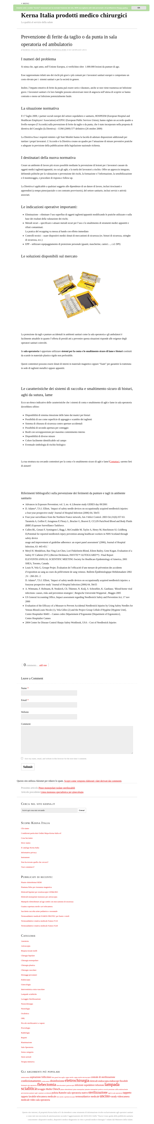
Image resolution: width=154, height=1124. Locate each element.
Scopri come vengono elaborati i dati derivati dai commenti (92, 781)
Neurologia (25, 1009)
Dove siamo (25, 843)
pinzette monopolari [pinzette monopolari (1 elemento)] (91, 1089)
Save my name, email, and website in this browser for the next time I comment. (56, 758)
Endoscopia (25, 980)
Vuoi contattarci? (27, 867)
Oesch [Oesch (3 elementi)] (56, 1089)
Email (25, 700)
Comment (26, 724)
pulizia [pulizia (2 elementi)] (55, 1092)
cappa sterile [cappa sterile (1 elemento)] (69, 1077)
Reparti (24, 1037)
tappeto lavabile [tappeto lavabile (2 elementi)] (28, 1096)
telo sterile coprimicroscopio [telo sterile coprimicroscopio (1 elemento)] (66, 1097)
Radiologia (25, 1033)
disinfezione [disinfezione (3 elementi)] (57, 1080)
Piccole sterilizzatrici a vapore (33, 1023)
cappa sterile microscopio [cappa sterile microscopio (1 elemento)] (82, 1077)
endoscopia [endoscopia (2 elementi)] (103, 1081)
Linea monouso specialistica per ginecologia (62, 792)
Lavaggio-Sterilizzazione (31, 999)
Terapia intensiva (27, 1062)
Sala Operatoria (27, 1047)
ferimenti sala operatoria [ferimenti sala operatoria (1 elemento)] (29, 1085)
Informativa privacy (29, 852)
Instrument (25, 857)
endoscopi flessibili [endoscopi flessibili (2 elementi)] (118, 1081)
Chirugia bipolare (28, 955)
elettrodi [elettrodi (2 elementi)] (94, 1081)
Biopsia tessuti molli (29, 951)
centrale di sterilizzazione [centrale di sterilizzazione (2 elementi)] (103, 1077)
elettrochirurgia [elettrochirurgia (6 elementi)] (77, 1080)
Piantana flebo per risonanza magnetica (36, 887)
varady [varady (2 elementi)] (113, 1096)
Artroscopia (25, 946)
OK (138, 8)
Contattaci (114, 461)
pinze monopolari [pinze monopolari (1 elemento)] (78, 1089)
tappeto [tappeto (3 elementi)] (127, 1092)
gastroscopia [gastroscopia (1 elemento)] (70, 1085)
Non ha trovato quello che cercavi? (34, 862)
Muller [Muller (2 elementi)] (49, 1089)
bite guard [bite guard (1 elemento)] (55, 1077)
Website (25, 712)
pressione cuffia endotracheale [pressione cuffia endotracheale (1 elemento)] (118, 1089)
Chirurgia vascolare (28, 970)
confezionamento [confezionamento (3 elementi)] (31, 1080)
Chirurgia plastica (28, 965)
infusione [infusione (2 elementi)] (99, 1085)
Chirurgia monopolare (29, 960)
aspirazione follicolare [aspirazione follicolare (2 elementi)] (40, 1077)
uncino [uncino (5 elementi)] (105, 1096)
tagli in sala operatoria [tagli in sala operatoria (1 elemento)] (115, 1093)
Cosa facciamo (27, 838)
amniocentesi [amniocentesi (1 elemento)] (25, 1077)
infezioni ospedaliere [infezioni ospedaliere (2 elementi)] (85, 1085)
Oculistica (25, 1013)
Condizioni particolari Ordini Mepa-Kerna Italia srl (41, 833)
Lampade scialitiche (29, 994)
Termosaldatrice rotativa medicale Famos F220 (39, 926)
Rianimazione (26, 1042)
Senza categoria (27, 1052)
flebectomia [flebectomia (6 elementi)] (46, 1084)
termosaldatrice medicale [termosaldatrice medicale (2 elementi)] (87, 1096)
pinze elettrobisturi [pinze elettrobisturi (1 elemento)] (67, 1089)
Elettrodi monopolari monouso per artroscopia (39, 897)
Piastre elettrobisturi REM (31, 882)
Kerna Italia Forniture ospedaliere (45, 50)
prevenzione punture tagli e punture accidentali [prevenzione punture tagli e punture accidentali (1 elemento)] (36, 1093)
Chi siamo (25, 828)
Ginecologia (26, 984)
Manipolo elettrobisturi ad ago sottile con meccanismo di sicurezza (47, 901)
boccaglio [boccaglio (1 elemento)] (62, 1077)
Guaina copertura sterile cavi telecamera (36, 906)
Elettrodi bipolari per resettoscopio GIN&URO (39, 892)
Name (25, 688)
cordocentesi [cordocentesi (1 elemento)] (46, 1081)
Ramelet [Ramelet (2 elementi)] (63, 1092)
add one (43, 665)
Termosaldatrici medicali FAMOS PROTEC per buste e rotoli (45, 916)
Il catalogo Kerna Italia (30, 848)
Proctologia (25, 1028)
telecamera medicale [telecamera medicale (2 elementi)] (46, 1096)
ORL (23, 1018)
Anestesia (25, 941)
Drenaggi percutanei (29, 975)
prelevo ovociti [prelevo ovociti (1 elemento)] (103, 1089)
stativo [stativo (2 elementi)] (85, 1092)
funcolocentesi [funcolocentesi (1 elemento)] (61, 1085)
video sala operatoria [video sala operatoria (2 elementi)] (40, 1100)
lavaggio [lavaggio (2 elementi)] (41, 1089)
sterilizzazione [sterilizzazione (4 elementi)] (98, 1092)
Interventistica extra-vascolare (33, 989)
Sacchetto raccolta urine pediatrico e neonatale (39, 911)
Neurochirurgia (27, 1004)
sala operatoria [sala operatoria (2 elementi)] (74, 1092)
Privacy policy (122, 8)
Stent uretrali (26, 1057)
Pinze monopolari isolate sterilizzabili (56, 788)
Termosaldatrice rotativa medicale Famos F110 (39, 921)
